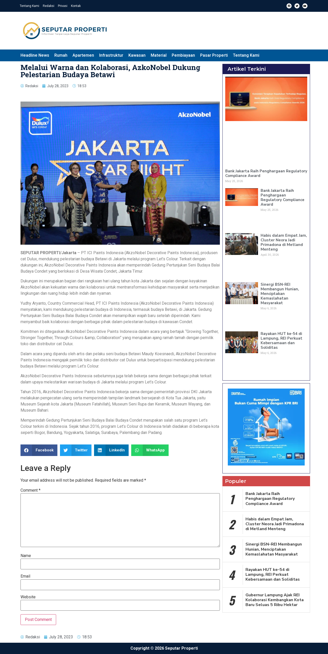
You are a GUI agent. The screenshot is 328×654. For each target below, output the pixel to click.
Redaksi (48, 6)
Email (25, 576)
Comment (30, 490)
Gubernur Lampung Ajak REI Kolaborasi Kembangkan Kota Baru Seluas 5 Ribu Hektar (274, 600)
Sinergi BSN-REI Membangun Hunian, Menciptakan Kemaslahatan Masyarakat (280, 293)
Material (159, 55)
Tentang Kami (29, 6)
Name (25, 556)
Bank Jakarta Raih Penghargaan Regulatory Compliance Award (266, 173)
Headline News (34, 55)
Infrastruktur (111, 55)
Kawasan (137, 55)
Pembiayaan (183, 55)
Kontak (76, 6)
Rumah (60, 55)
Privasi (62, 6)
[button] (38, 450)
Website (28, 597)
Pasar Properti (214, 55)
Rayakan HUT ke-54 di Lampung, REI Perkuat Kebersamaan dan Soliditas (281, 340)
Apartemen (83, 55)
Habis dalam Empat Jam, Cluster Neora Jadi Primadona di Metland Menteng (284, 242)
